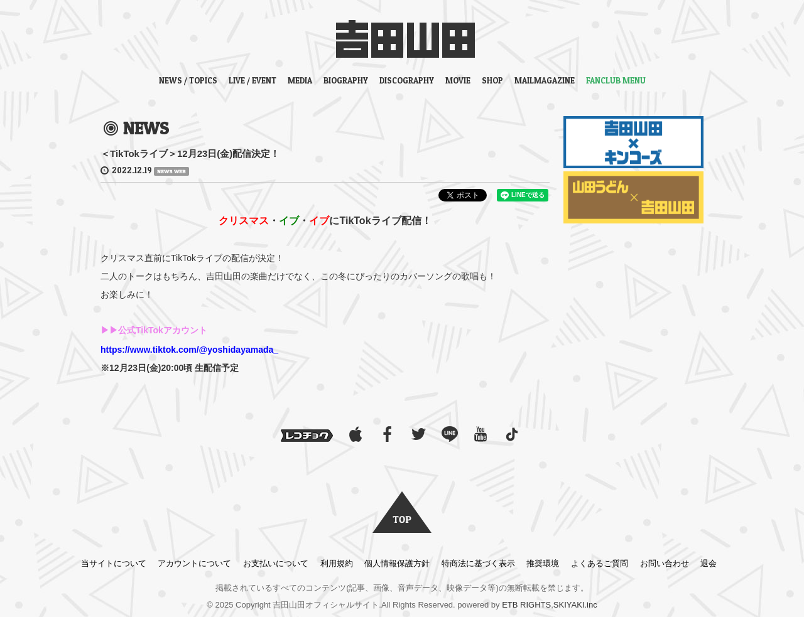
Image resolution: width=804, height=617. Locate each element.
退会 (708, 563)
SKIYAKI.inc (575, 604)
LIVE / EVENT (252, 80)
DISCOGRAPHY (406, 80)
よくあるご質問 (599, 563)
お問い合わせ (664, 563)
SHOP (492, 80)
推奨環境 (542, 563)
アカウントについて (194, 563)
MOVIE (457, 80)
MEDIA (300, 80)
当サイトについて (113, 563)
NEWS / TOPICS (188, 80)
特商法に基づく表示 (478, 563)
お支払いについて (275, 563)
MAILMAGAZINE (544, 80)
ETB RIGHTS (526, 604)
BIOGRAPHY (345, 80)
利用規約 (336, 563)
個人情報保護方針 (397, 563)
